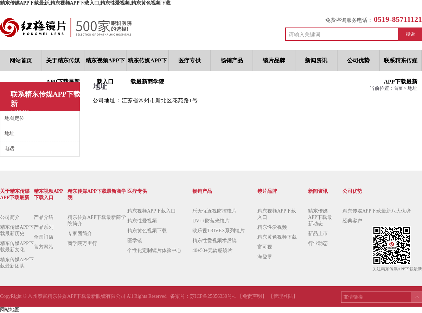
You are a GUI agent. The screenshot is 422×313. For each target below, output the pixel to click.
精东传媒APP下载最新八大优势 (377, 211)
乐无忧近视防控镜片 (214, 211)
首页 (399, 88)
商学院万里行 (82, 243)
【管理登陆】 (283, 296)
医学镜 (134, 240)
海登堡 (264, 256)
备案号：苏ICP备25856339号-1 (203, 296)
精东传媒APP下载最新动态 (320, 217)
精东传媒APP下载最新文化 (17, 246)
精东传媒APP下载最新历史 (17, 230)
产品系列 (43, 227)
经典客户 (352, 220)
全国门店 (43, 237)
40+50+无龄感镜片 (212, 250)
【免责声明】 (252, 296)
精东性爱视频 (142, 220)
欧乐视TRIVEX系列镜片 (218, 230)
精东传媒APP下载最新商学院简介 (97, 220)
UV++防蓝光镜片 (211, 220)
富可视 (264, 247)
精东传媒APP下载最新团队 (17, 263)
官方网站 (43, 247)
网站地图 (10, 309)
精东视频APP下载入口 (151, 211)
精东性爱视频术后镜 (214, 240)
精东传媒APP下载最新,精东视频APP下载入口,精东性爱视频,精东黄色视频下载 (85, 3)
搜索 (410, 34)
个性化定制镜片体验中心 (154, 250)
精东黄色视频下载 (147, 230)
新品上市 (318, 233)
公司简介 (10, 217)
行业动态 (318, 243)
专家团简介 (80, 233)
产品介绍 (43, 217)
